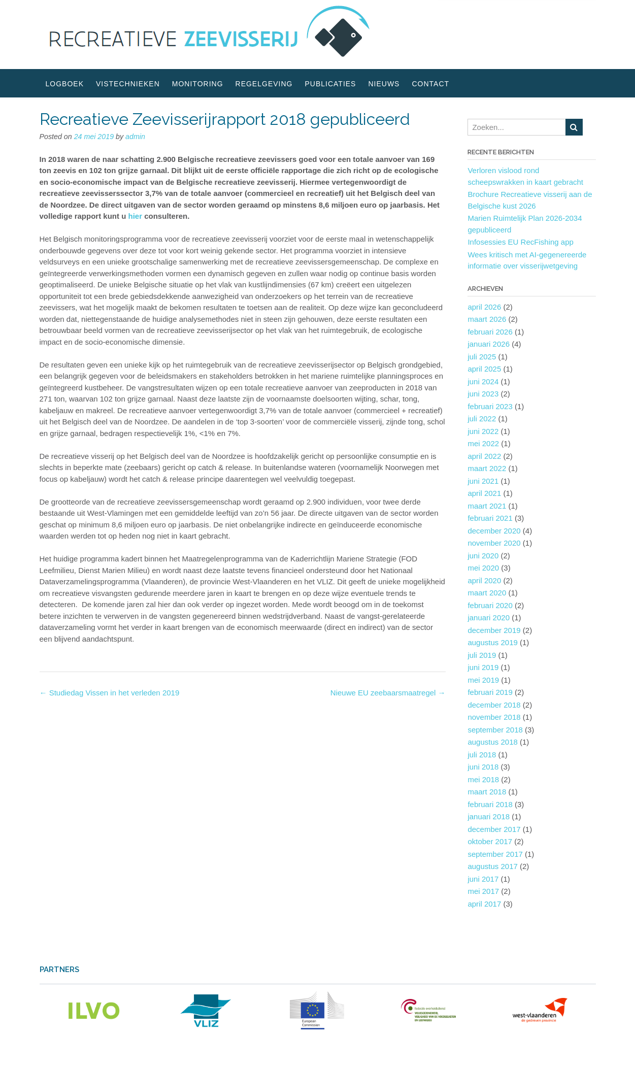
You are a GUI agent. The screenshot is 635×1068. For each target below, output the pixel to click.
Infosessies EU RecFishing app (520, 242)
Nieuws (383, 84)
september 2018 (494, 729)
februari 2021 (489, 518)
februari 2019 (489, 692)
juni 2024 (482, 381)
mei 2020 (483, 567)
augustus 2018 (492, 742)
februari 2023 (489, 406)
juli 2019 (481, 655)
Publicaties (330, 84)
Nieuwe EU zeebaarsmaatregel (388, 692)
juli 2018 (481, 754)
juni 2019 (482, 667)
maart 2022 (486, 468)
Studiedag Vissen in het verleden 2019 (110, 692)
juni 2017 (482, 879)
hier (136, 216)
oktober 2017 (489, 841)
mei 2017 (483, 891)
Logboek (65, 84)
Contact (430, 84)
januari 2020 (488, 617)
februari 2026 (489, 331)
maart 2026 (486, 319)
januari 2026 (488, 344)
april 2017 (484, 903)
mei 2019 (483, 680)
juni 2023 (482, 393)
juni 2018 (482, 766)
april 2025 (484, 368)
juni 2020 (482, 555)
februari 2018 (489, 804)
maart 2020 (486, 592)
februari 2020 (489, 605)
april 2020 (484, 580)
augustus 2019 (492, 642)
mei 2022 (483, 443)
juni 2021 (482, 481)
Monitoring (197, 84)
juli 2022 (481, 418)
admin (135, 136)
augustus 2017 (492, 866)
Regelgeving (264, 84)
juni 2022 (482, 431)
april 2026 (484, 307)
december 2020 (493, 530)
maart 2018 (486, 791)
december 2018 (493, 704)
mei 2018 (483, 779)
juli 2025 (481, 356)
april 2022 (484, 456)
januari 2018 (488, 816)
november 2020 (493, 543)
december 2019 (493, 630)
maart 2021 (486, 506)
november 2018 (493, 717)
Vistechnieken (128, 84)
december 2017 (493, 829)
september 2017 (494, 854)
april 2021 (484, 493)
